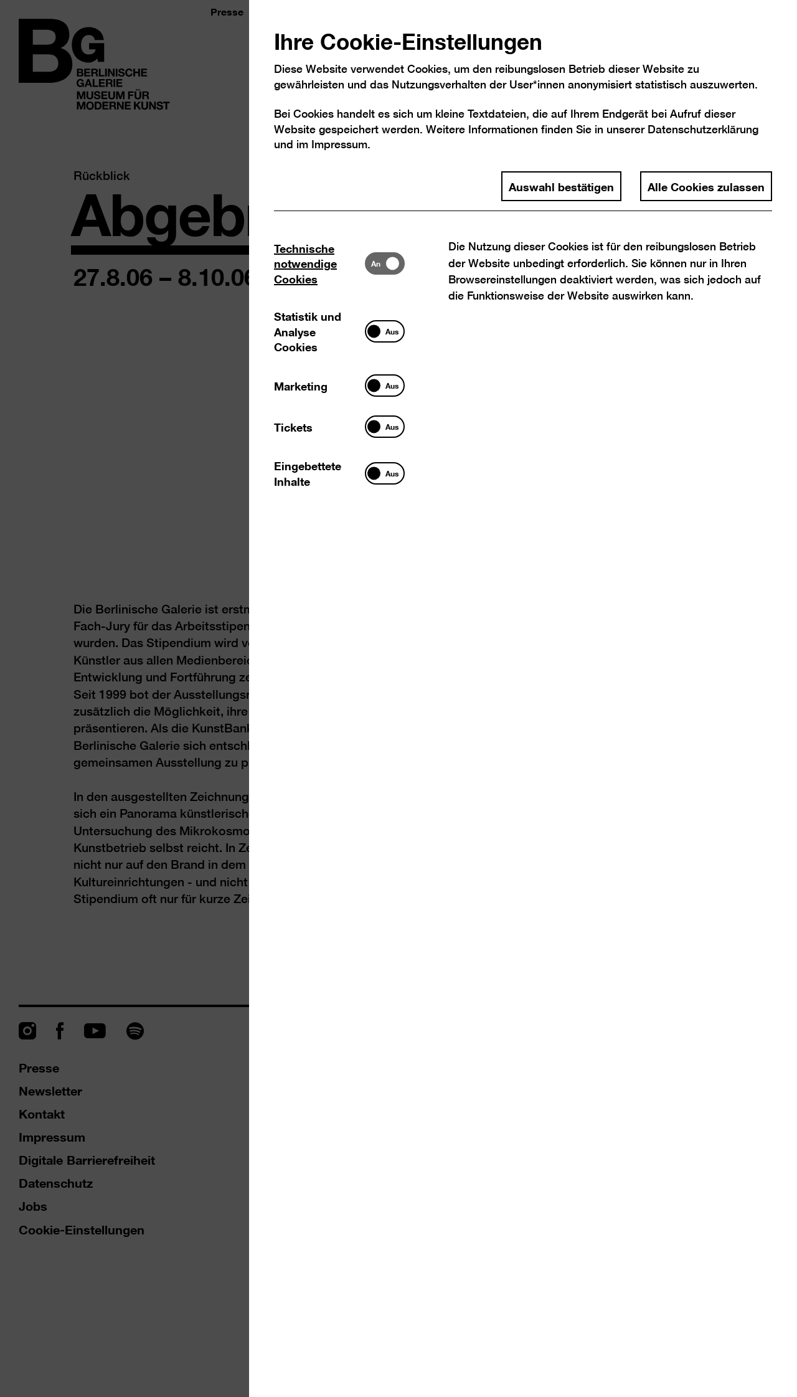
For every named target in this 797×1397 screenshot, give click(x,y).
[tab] (319, 263)
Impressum (339, 144)
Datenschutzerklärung (703, 129)
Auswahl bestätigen (561, 186)
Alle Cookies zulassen (706, 186)
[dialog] (398, 698)
